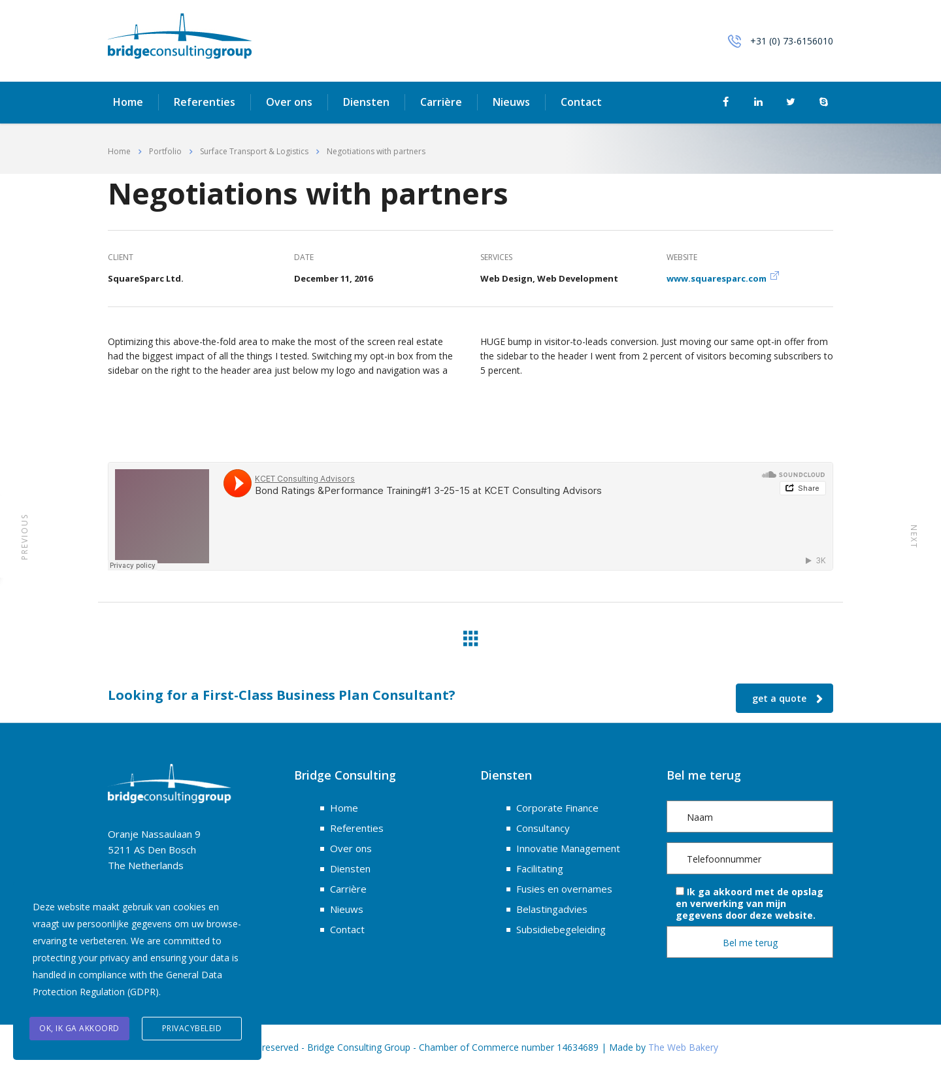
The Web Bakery (683, 1047)
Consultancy (543, 827)
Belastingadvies (551, 909)
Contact (581, 102)
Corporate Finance (557, 807)
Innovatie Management (568, 848)
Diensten (366, 102)
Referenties (204, 102)
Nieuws (511, 102)
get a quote (787, 698)
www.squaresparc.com (717, 278)
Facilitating (539, 868)
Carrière (441, 102)
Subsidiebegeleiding (561, 929)
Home (128, 102)
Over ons (289, 102)
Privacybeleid (192, 1028)
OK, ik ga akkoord (79, 1028)
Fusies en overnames (564, 888)
